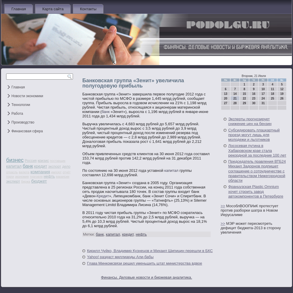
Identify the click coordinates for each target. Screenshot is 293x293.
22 (244, 98)
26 (281, 98)
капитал (14, 166)
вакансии (62, 176)
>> (223, 206)
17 (263, 93)
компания (40, 171)
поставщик (58, 160)
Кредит (103, 196)
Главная (18, 9)
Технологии (20, 105)
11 (272, 89)
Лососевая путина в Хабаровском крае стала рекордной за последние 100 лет (257, 150)
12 (281, 89)
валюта (24, 172)
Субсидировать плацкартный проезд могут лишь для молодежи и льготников (254, 135)
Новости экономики (27, 96)
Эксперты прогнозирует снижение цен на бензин (250, 121)
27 (225, 103)
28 (234, 103)
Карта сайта (52, 9)
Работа (17, 114)
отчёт (67, 172)
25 (272, 98)
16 (253, 93)
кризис (43, 161)
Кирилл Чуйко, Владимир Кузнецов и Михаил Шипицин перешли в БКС (150, 251)
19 (281, 93)
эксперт (13, 181)
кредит (40, 166)
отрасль (12, 172)
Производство (22, 122)
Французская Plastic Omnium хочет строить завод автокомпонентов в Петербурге (255, 191)
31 (263, 103)
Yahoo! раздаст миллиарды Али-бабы (120, 257)
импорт (56, 172)
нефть (49, 176)
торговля (36, 176)
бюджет (39, 181)
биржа (25, 181)
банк (28, 166)
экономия (22, 176)
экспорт (54, 167)
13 (225, 93)
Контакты (88, 9)
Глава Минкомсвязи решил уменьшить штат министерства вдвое (144, 263)
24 (263, 98)
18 (272, 93)
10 (263, 89)
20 (225, 98)
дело (66, 167)
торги (10, 176)
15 (244, 93)
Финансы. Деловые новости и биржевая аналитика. (146, 277)
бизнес (15, 160)
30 (253, 103)
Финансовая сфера (27, 131)
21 (234, 98)
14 (234, 93)
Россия (31, 161)
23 (253, 98)
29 (244, 103)
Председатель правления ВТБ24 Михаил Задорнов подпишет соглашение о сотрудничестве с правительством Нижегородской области (257, 171)
